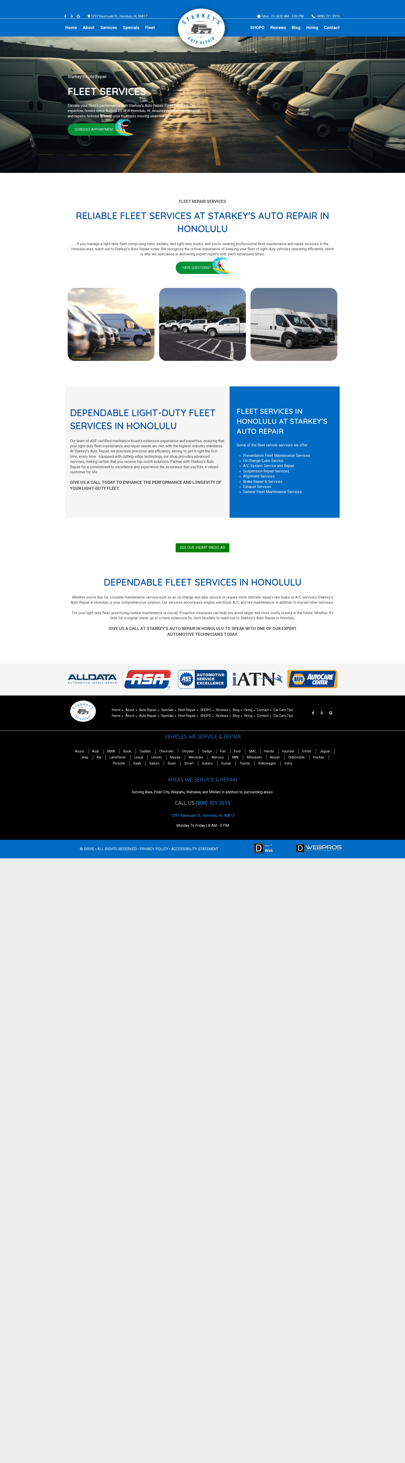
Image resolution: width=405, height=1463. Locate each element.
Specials (167, 710)
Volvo (288, 763)
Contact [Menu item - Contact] (332, 27)
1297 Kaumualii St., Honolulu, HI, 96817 (119, 16)
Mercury (218, 757)
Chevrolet (166, 751)
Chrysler (188, 751)
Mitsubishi (254, 757)
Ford (237, 751)
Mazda (175, 757)
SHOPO (205, 710)
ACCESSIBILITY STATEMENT (194, 849)
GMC (252, 751)
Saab (137, 763)
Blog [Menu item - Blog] (296, 27)
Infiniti (306, 751)
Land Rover (118, 757)
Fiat (223, 751)
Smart (189, 763)
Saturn (154, 763)
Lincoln (156, 757)
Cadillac (145, 751)
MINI (235, 757)
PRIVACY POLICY (154, 849)
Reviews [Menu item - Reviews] (278, 27)
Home (116, 710)
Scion (172, 763)
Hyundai (288, 751)
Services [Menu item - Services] (108, 27)
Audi (95, 751)
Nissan (275, 757)
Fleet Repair (187, 710)
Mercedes (196, 757)
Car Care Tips (283, 710)
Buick (127, 751)
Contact (263, 710)
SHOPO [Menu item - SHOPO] (257, 27)
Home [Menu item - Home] (71, 27)
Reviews (222, 710)
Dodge (207, 751)
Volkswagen (267, 763)
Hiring (248, 710)
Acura (79, 751)
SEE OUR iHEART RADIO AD (202, 547)
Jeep (84, 757)
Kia (99, 757)
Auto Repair (148, 710)
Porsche (119, 763)
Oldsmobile (296, 757)
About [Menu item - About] (88, 27)
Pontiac (318, 757)
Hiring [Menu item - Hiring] (312, 27)
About (129, 710)
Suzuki (226, 763)
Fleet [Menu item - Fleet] (150, 27)
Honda (269, 751)
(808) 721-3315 (328, 16)
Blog (236, 710)
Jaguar (325, 751)
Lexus (138, 757)
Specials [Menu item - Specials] (131, 27)
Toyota (244, 763)
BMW (111, 751)
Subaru (207, 763)
